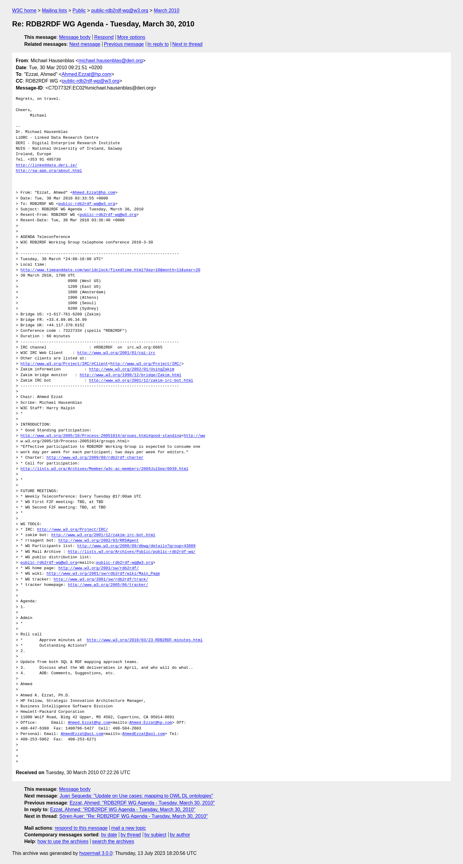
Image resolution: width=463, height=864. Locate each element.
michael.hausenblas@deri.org (111, 60)
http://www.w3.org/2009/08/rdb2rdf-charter (94, 458)
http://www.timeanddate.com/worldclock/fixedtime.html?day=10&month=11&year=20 (110, 270)
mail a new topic (128, 828)
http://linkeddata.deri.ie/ (46, 165)
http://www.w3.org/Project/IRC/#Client (64, 364)
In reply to (158, 44)
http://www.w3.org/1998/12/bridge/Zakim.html (130, 375)
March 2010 (166, 10)
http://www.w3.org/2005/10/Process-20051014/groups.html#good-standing (101, 436)
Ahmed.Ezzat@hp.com (86, 74)
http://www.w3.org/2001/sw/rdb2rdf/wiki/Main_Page (103, 574)
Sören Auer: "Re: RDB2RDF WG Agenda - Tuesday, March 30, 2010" (133, 816)
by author (180, 834)
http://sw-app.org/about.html (49, 171)
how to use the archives (63, 841)
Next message (84, 44)
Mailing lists (54, 10)
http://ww (194, 436)
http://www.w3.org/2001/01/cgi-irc (116, 353)
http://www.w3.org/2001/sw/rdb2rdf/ (98, 568)
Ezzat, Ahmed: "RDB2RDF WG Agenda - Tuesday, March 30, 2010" (142, 802)
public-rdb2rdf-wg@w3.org (119, 10)
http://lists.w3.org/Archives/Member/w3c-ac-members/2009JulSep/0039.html (105, 469)
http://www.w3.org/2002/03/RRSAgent (98, 540)
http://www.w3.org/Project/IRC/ (145, 364)
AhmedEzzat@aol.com (82, 734)
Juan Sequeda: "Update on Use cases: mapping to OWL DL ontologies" (136, 795)
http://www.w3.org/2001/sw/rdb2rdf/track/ (101, 579)
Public (79, 10)
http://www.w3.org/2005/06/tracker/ (108, 585)
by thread (131, 834)
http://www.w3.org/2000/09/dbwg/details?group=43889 (136, 546)
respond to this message (81, 828)
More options (131, 37)
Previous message (124, 44)
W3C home (24, 10)
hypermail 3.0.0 (95, 853)
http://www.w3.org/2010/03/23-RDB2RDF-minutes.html (145, 640)
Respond (104, 37)
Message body (75, 37)
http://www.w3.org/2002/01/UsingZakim (131, 369)
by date (109, 834)
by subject (155, 834)
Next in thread (187, 44)
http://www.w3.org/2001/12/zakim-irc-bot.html (141, 380)
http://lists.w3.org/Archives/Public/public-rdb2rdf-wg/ (132, 552)
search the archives (113, 841)
